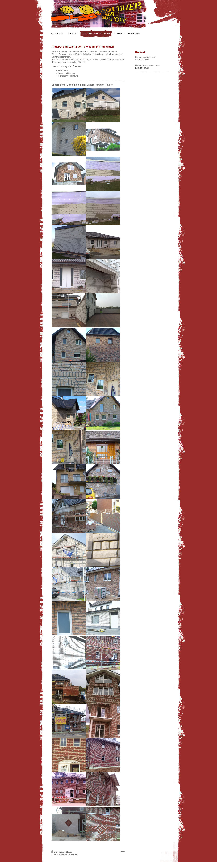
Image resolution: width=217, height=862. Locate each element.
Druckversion (57, 852)
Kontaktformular (142, 68)
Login (122, 851)
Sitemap (69, 852)
